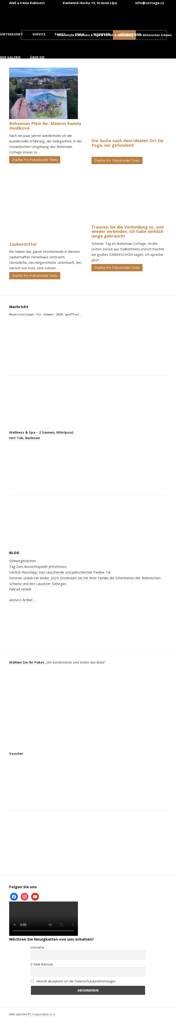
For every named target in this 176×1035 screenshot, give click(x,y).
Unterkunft (11, 34)
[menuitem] (41, 15)
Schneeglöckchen (22, 560)
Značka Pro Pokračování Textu (35, 159)
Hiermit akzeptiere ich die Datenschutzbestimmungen (73, 981)
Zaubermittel (22, 244)
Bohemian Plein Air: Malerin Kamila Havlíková (45, 126)
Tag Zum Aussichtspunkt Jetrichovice (38, 566)
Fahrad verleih (20, 589)
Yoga (79, 34)
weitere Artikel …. (22, 600)
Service (39, 34)
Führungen (130, 34)
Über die (37, 57)
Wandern (102, 34)
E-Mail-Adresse (42, 964)
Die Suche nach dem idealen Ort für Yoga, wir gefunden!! (127, 143)
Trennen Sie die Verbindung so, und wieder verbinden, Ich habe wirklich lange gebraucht (127, 231)
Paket (60, 34)
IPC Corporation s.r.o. (42, 1014)
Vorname (37, 947)
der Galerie (10, 57)
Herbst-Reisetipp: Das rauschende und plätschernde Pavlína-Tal (59, 572)
